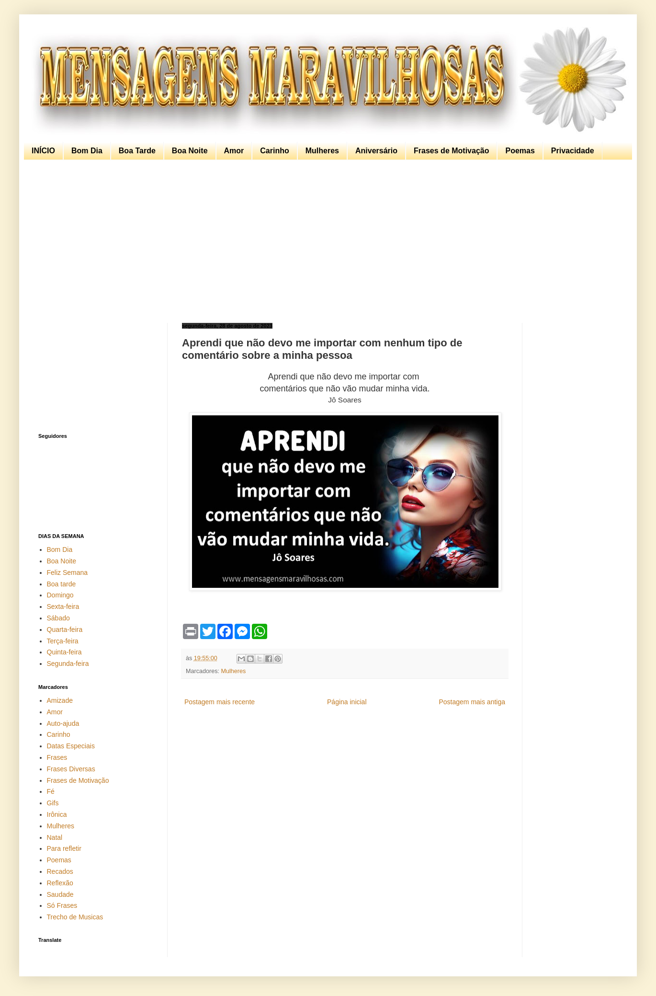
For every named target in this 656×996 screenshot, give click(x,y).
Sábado (58, 618)
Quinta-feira (64, 652)
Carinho (274, 151)
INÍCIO (43, 151)
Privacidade (572, 151)
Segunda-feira (68, 663)
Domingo (60, 595)
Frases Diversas (71, 769)
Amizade (60, 700)
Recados (60, 871)
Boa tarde (61, 584)
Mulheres (322, 151)
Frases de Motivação (451, 151)
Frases (57, 757)
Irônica (57, 814)
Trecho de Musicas (75, 917)
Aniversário (376, 151)
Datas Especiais (71, 746)
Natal (55, 837)
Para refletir (64, 848)
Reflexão (60, 883)
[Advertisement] (325, 241)
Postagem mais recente (219, 702)
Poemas (519, 151)
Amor (234, 151)
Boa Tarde (137, 151)
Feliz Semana (67, 572)
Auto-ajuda (63, 723)
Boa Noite (190, 151)
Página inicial (347, 702)
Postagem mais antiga (472, 702)
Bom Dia (86, 151)
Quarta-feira (65, 629)
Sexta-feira (63, 606)
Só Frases (62, 905)
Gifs (53, 803)
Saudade (60, 894)
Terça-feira (63, 641)
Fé (51, 791)
